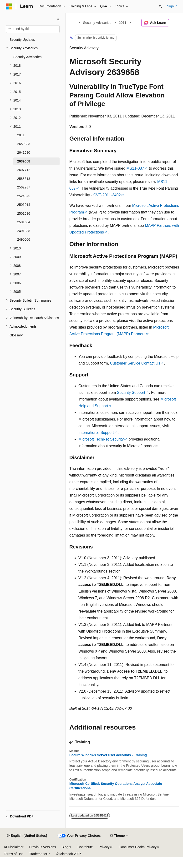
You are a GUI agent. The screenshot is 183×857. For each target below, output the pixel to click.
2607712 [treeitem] (23, 170)
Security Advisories (97, 23)
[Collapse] (58, 19)
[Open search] (160, 6)
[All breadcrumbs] (73, 23)
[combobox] (33, 29)
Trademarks (38, 854)
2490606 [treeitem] (23, 239)
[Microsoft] (9, 6)
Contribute (85, 847)
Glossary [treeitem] (16, 335)
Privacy (104, 847)
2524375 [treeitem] (23, 196)
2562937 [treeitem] (23, 187)
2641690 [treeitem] (23, 152)
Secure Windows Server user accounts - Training (108, 755)
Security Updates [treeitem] (22, 39)
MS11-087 (135, 168)
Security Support (131, 392)
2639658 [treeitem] (23, 161)
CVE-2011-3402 (107, 195)
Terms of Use (13, 854)
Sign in (172, 6)
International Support (96, 433)
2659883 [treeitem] (23, 144)
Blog (65, 847)
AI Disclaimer (13, 847)
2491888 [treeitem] (23, 231)
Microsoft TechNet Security (101, 439)
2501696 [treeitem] (23, 213)
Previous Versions (42, 847)
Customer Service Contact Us (135, 363)
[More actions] (175, 23)
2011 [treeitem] (21, 135)
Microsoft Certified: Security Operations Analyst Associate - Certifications (116, 786)
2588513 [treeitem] (23, 179)
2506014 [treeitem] (23, 205)
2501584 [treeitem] (23, 222)
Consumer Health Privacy (138, 847)
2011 (122, 23)
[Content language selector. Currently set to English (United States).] (27, 836)
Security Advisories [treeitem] (27, 57)
